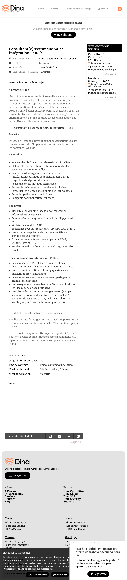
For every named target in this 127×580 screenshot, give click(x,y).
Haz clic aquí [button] (63, 34)
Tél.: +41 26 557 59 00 (15, 522)
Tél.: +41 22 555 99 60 (75, 522)
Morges (10, 537)
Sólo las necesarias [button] (37, 574)
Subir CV (55, 8)
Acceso (103, 9)
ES (120, 9)
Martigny (71, 537)
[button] (78, 436)
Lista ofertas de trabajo (79, 8)
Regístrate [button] (98, 574)
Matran (9, 518)
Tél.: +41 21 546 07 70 (15, 541)
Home (41, 8)
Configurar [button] (60, 574)
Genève (69, 518)
